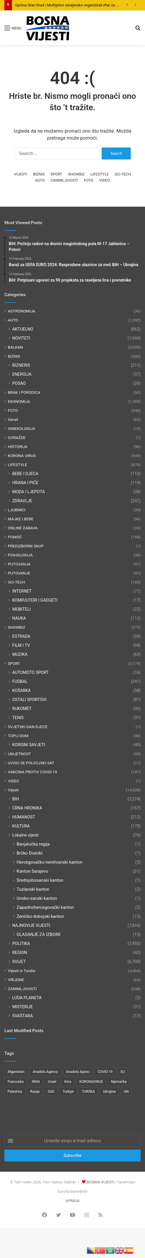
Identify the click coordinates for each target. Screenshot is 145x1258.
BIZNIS (39, 174)
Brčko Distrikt (30, 853)
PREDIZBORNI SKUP (26, 546)
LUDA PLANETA (27, 997)
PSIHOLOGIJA (20, 555)
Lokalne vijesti (25, 835)
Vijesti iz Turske (22, 970)
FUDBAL (20, 681)
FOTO (88, 180)
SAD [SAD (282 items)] (51, 1092)
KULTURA (21, 826)
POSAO (19, 383)
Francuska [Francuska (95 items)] (16, 1082)
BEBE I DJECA (25, 473)
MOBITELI (21, 609)
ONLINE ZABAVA (23, 528)
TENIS (18, 717)
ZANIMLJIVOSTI (64, 180)
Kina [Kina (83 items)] (67, 1082)
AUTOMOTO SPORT (30, 672)
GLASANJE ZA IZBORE (39, 934)
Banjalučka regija (33, 844)
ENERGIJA (21, 374)
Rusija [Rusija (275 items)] (35, 1092)
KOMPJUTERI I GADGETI (34, 600)
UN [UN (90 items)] (126, 1092)
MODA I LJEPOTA (28, 491)
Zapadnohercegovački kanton (45, 907)
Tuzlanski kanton (33, 889)
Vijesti (13, 790)
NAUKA (19, 618)
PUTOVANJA (19, 564)
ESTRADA (21, 636)
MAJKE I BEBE (20, 518)
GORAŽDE (17, 437)
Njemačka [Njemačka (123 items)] (119, 1082)
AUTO (40, 180)
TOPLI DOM (18, 735)
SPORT (56, 174)
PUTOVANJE (19, 573)
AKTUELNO (22, 329)
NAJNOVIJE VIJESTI (31, 925)
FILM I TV (21, 645)
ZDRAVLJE (22, 500)
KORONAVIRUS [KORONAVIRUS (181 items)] (91, 1082)
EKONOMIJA (19, 401)
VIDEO (104, 180)
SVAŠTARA (22, 1015)
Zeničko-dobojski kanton (40, 916)
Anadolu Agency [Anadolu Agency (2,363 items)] (45, 1072)
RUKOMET (21, 708)
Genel (13, 419)
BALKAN (15, 347)
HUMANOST (23, 817)
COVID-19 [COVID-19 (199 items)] (105, 1072)
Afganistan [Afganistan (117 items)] (16, 1072)
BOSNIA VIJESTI (100, 1182)
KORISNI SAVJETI (28, 744)
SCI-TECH (123, 174)
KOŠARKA (21, 690)
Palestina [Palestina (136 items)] (15, 1092)
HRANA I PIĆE (25, 482)
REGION (19, 952)
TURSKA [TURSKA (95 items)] (88, 1092)
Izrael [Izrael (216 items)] (52, 1082)
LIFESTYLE (100, 174)
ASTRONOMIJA (21, 311)
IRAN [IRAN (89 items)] (36, 1082)
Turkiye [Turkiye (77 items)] (68, 1092)
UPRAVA (73, 1201)
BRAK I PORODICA (24, 392)
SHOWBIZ (76, 174)
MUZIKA (20, 654)
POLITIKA (21, 943)
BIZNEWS (21, 365)
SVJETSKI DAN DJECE (27, 726)
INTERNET (22, 591)
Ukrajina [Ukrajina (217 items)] (109, 1092)
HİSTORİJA (17, 446)
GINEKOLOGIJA (21, 428)
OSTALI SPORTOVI (29, 699)
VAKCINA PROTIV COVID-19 (32, 771)
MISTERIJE (22, 1006)
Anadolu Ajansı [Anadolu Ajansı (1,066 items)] (77, 1072)
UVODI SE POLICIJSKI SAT (31, 762)
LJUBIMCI (16, 509)
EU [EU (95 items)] (123, 1072)
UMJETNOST (19, 753)
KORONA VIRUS (22, 455)
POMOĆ (15, 537)
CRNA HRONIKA (27, 808)
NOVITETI (21, 338)
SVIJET (19, 961)
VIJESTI (20, 174)
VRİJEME (16, 979)
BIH (15, 799)
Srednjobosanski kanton (40, 880)
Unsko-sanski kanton (37, 898)
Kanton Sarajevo (32, 871)
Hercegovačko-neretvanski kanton (49, 862)
